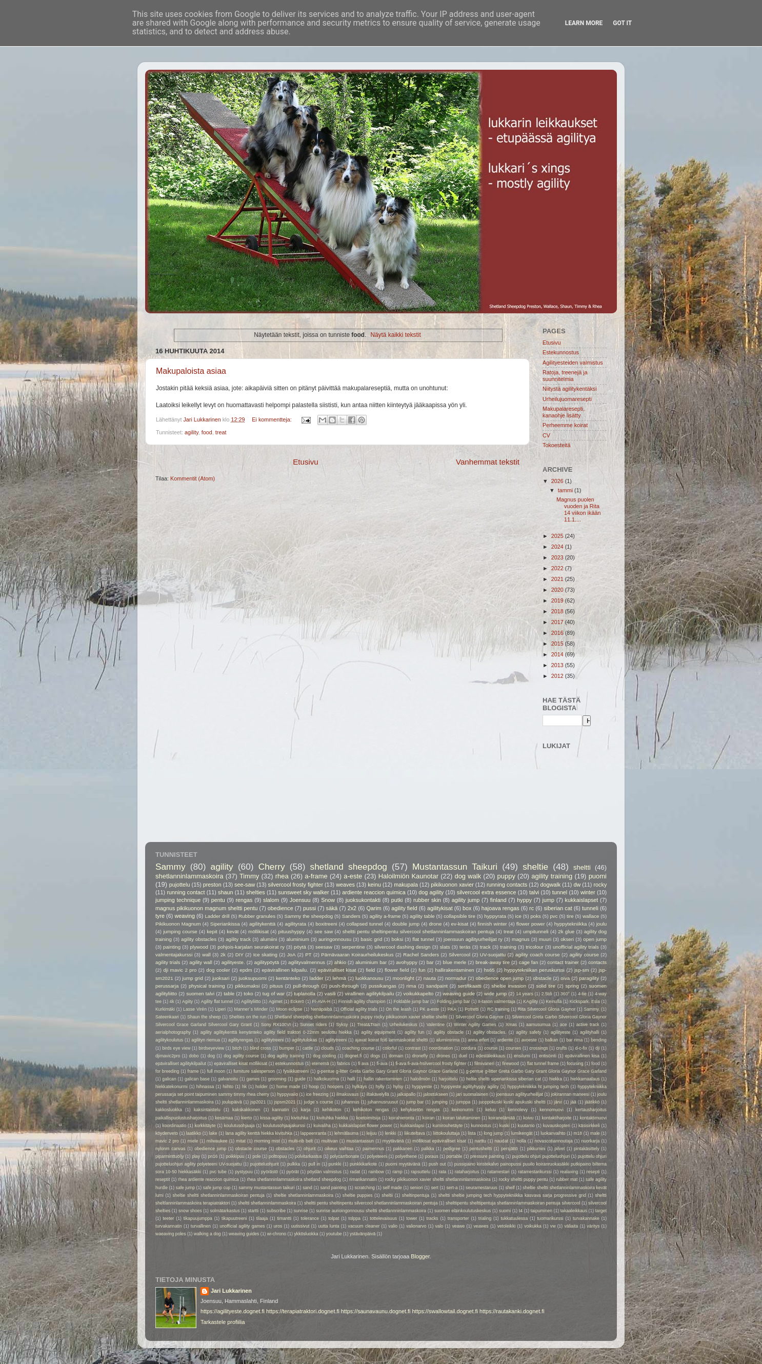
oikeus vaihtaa (339, 1148)
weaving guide (459, 993)
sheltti (582, 867)
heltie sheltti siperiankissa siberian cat (503, 1078)
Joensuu (300, 900)
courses (513, 1048)
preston (212, 884)
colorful (390, 1048)
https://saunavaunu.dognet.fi (376, 1311)
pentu (218, 900)
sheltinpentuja (415, 1195)
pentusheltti (480, 1148)
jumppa (463, 1102)
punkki (335, 1164)
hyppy (524, 900)
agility (191, 432)
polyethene (406, 1156)
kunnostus (481, 1125)
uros (278, 1226)
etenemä (320, 1063)
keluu (490, 1109)
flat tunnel (423, 939)
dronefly (420, 1055)
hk (244, 1086)
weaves (345, 884)
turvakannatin (168, 1226)
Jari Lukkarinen (231, 1291)
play (196, 1156)
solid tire (545, 986)
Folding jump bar (453, 1001)
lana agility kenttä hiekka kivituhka (258, 1133)
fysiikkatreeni (296, 1071)
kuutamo (526, 1125)
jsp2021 (258, 1102)
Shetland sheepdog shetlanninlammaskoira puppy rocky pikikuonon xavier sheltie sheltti (360, 1016)
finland (498, 900)
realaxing (569, 1171)
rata (442, 1171)
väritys (593, 1226)
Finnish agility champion (362, 1001)
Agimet (276, 1001)
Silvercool (459, 954)
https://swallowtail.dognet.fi (444, 1311)
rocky (600, 884)
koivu (528, 1117)
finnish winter (492, 924)
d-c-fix (581, 1048)
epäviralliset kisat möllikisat (240, 1063)
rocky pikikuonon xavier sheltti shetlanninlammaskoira (438, 1179)
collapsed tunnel (365, 924)
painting (172, 947)
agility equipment (378, 1032)
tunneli (590, 908)
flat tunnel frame (543, 1063)
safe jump (185, 1187)
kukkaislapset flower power (365, 1125)
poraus (431, 1156)
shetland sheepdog (348, 866)
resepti (593, 1171)
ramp (397, 1171)
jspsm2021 (284, 1102)
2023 (558, 557)
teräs (465, 947)
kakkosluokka (168, 1109)
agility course (583, 954)
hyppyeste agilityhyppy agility (470, 1086)
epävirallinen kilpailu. (285, 970)
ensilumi (522, 1055)
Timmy (249, 876)
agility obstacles (198, 939)
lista (471, 1133)
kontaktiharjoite (556, 1117)
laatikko (193, 1133)
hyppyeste (422, 1086)
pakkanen (402, 1148)
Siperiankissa (225, 924)
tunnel (559, 892)
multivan (330, 1141)
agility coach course (537, 954)
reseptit (162, 1179)
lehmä (339, 978)
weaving (184, 916)
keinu (374, 884)
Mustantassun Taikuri (454, 866)
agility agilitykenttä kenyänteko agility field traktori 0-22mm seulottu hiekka (276, 1032)
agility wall (200, 962)
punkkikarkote (363, 1164)
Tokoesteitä (557, 445)
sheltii (387, 1195)
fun (422, 970)
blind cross (260, 1048)
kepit (212, 931)
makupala (406, 884)
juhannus (350, 1102)
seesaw (323, 947)
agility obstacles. (490, 1032)
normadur (456, 978)
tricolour (535, 947)
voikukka (533, 1226)
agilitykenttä (262, 924)
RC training (498, 1009)
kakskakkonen (246, 1109)
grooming (277, 1078)
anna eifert (478, 1039)
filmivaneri (484, 1063)
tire (570, 916)
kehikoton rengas (371, 1109)
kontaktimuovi (593, 1117)
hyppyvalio (287, 1094)
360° (565, 993)
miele (193, 1141)
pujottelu (179, 884)
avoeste (529, 1039)
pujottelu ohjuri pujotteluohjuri (541, 1156)
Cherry (271, 866)
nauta (430, 978)
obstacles (285, 1148)
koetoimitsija (368, 1117)
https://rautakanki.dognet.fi (512, 1311)
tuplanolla (304, 993)
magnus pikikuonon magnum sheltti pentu (206, 908)
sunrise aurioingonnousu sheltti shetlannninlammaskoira (371, 1210)
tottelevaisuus (383, 1218)
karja (306, 1109)
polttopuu (278, 1156)
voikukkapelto (419, 993)
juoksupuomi (252, 978)
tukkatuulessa (514, 1218)
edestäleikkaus (490, 1055)
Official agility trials (358, 1009)
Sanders (351, 916)
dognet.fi (353, 1055)
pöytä (300, 947)
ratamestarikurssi (535, 1171)
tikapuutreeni (234, 1218)
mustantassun (360, 1141)
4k (171, 1001)
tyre (160, 916)
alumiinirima (447, 1039)
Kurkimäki (165, 1009)
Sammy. (592, 1009)
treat (221, 432)
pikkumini (536, 1148)
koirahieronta (401, 1117)
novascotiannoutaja (553, 1141)
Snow (328, 900)
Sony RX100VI (276, 1024)
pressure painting (487, 1156)
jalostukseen (436, 1094)
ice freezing (317, 1094)
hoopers (336, 1086)
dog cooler (218, 970)
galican (169, 1078)
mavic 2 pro (167, 1141)
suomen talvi (200, 993)
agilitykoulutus (169, 1039)
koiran (429, 1117)
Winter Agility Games (475, 1024)
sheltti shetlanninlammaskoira (267, 1203)
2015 (558, 643)
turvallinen (201, 1226)
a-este (353, 876)
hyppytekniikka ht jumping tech (538, 1086)
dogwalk (550, 884)
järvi (558, 1102)
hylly (379, 1086)
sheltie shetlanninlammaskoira (303, 1195)
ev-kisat (459, 924)
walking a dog (207, 1233)
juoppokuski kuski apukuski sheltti (512, 1102)
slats (445, 947)
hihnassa (205, 1086)
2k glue (566, 931)
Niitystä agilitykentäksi (570, 389)
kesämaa (224, 1117)
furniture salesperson (254, 1071)
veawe (458, 1226)
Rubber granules (256, 916)
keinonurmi (462, 1109)
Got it (622, 23)
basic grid (371, 939)
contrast (413, 1048)
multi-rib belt (300, 1141)
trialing (484, 1218)
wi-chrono (276, 1233)
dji (597, 1048)
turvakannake (586, 1218)
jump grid (193, 978)
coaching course (358, 1048)
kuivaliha (322, 1125)
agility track (238, 939)
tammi (566, 490)
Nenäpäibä (321, 1009)
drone (435, 924)
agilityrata (295, 924)
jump (548, 900)
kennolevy (518, 1109)
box (467, 908)
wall (206, 954)
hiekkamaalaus (585, 1078)
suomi (505, 1210)
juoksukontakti (363, 900)
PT (308, 954)
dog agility (431, 892)
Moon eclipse (289, 1009)
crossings (538, 1048)
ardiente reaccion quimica (373, 892)
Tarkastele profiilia (222, 1322)
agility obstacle (449, 1032)
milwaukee (217, 1141)
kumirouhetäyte (447, 1125)
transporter (458, 1218)
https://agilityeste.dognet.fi (232, 1311)
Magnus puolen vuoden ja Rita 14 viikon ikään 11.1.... (578, 509)
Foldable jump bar (411, 1001)
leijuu (372, 1133)
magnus (521, 939)
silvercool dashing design (402, 947)
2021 (558, 579)
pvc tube (218, 1171)
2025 (558, 536)
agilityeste (560, 1032)
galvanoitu (228, 1078)
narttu (480, 1141)
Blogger (420, 1256)
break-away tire (492, 962)
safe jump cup (217, 1187)
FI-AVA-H (321, 1001)
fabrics (343, 1063)
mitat (241, 1141)
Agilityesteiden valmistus (573, 362)
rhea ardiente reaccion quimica (208, 1179)
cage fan (528, 962)
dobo (193, 1055)
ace (563, 1024)
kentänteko (288, 978)
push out (437, 1164)
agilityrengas (240, 1039)
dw (576, 884)
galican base (197, 1078)
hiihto (228, 1086)
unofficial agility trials (576, 947)
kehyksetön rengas (420, 1109)
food (207, 432)
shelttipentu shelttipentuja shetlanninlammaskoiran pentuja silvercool (513, 1203)
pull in (314, 1164)
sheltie (535, 866)
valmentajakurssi (173, 954)
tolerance (309, 1218)
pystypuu (244, 1171)
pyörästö (269, 1171)
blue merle (455, 962)
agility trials (167, 962)
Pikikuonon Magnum (178, 924)
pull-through (306, 986)
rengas (243, 900)
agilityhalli (589, 1032)
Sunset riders (313, 1024)
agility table (422, 916)
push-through (343, 986)
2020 (558, 590)
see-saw (244, 884)
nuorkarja (590, 1141)
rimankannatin (363, 1179)
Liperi (220, 1009)
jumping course (180, 931)
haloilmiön (420, 1078)
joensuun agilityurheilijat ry (473, 939)
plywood (199, 947)
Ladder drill (217, 916)
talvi (534, 892)
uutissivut (300, 1226)
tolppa (355, 1218)
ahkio (340, 962)
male (595, 1133)
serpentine (353, 947)
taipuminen (541, 1210)
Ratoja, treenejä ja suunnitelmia (565, 375)
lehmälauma (346, 1133)
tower (411, 1218)
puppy (506, 876)
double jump (405, 924)
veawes (480, 1226)
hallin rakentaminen (383, 1078)
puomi (598, 876)
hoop (313, 1086)
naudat (501, 1141)
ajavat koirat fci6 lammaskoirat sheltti (391, 1039)
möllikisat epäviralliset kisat (439, 1141)
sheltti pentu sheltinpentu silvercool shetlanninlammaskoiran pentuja (418, 931)
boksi (398, 939)
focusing (575, 1063)
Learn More (584, 23)
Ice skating (265, 954)
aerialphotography (173, 1032)
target (601, 1210)
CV (546, 435)
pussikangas (382, 986)
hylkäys (359, 1086)
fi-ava (381, 1063)
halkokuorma (326, 1078)
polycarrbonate (344, 1156)
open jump (595, 939)
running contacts (507, 884)
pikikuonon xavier (452, 884)
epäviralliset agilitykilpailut (180, 1063)
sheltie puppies (358, 1195)
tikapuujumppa (198, 1218)
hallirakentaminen (454, 970)
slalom (271, 900)
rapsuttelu (420, 1171)
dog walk (467, 876)
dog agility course (241, 1055)
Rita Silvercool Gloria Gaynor (547, 1009)
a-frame (316, 876)
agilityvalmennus (306, 962)
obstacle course (251, 1148)
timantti (284, 1218)
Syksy (342, 1024)
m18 (577, 1133)
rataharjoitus (467, 1171)
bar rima (574, 1039)
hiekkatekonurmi (171, 1086)
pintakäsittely (586, 1148)
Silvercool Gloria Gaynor (479, 1016)
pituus (276, 986)
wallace (591, 916)
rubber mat (566, 1179)
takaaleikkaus (573, 1210)
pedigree (451, 1148)
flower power (530, 924)
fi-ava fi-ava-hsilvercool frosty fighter (430, 1063)
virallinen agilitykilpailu (369, 993)
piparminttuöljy (169, 1156)
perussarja (166, 986)
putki (397, 900)
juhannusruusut (383, 1102)
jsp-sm (581, 970)
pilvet (559, 1148)
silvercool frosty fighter (295, 884)
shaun (225, 892)
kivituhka (300, 1117)
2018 (558, 611)
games (252, 1078)
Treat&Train (368, 1024)
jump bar (415, 1102)
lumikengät (522, 1133)
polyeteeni (377, 1156)
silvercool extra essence (486, 892)
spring (571, 986)
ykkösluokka (306, 1233)
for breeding (167, 1071)
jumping (440, 1102)
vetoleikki (506, 1226)
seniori (416, 1187)
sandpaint (437, 986)
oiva (565, 978)
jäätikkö (592, 1102)
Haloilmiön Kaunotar (408, 876)
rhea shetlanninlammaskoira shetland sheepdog (294, 1179)
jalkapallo (406, 1094)
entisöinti (547, 1055)
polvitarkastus (308, 1156)
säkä (332, 908)
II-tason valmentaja (496, 1001)
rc (531, 908)
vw (553, 1226)
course (490, 1048)
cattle (308, 1048)
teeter (168, 1218)
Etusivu (305, 461)
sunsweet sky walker (303, 892)
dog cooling (324, 1055)
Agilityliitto (250, 1001)
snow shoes (190, 1210)
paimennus (373, 1148)
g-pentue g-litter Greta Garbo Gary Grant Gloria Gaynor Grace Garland (387, 1071)
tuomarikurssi (550, 1218)
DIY (239, 954)
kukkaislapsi (412, 1125)
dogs (375, 1055)
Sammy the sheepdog (309, 916)
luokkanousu (369, 978)
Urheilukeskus (403, 1024)
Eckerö (297, 1001)
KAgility (530, 1001)
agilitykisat (440, 908)
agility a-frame (384, 916)
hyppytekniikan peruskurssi (535, 970)
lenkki (390, 1133)
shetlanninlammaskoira (189, 876)
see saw (323, 931)
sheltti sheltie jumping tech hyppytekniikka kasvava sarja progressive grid (512, 1195)
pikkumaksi (247, 986)
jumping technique (177, 900)
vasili (330, 993)
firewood (511, 1063)
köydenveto (166, 1133)
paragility (589, 978)
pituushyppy (291, 931)
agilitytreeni (273, 1039)
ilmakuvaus (347, 1094)
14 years (524, 993)
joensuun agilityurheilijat (519, 1094)
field (370, 970)
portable (454, 1156)
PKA (452, 1009)
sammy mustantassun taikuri (266, 1187)
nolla (521, 1141)
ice (518, 916)
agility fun (414, 1032)
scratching (365, 1187)
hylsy (398, 1086)
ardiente (505, 1039)
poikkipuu (235, 1156)
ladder (316, 978)
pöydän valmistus (324, 1171)
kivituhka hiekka (332, 1117)
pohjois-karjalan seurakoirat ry (251, 947)
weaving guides (244, 1233)
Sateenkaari (167, 1016)
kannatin (280, 1109)
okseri (567, 939)
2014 (558, 654)
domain (396, 1055)
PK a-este (429, 1009)
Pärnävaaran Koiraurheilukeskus (357, 954)
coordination (441, 1048)
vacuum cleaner (364, 1226)
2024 (558, 547)
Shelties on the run (248, 1016)
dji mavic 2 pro (179, 970)
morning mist (267, 1141)
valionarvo (416, 1226)
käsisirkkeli (589, 1125)
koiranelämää (502, 1117)
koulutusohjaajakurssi (284, 1125)
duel (463, 1055)
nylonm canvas (170, 1148)
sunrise (301, 1210)
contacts (597, 962)
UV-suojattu (493, 954)
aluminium (297, 939)
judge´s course (318, 1102)
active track (587, 1024)
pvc (553, 916)
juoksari (221, 978)
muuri (545, 939)
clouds (327, 1048)
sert (434, 1187)
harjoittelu (447, 1078)
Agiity (187, 1001)
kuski (504, 1125)
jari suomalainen (472, 1094)
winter (587, 892)
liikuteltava (414, 1133)
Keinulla (554, 1001)
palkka (428, 1148)
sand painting (333, 1187)
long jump (493, 1133)
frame (193, 1071)
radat (355, 1171)
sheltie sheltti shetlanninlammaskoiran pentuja (218, 1195)
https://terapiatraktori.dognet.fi (302, 1311)
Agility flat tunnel (217, 1001)
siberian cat (558, 908)
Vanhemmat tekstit (487, 461)
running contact (186, 892)
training (508, 947)
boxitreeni (326, 924)
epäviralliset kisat (337, 970)
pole (256, 1156)
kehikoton (332, 1109)
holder (261, 1086)
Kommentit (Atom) (192, 478)
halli (351, 1078)
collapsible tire (459, 916)
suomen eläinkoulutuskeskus (462, 1210)
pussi (309, 908)
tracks (432, 1218)
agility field (404, 908)
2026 (558, 481)
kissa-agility (271, 1117)
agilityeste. (233, 962)
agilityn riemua (205, 1039)
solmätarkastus (224, 1210)
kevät (232, 931)
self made (392, 1187)
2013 (558, 665)
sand (307, 1187)
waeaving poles (170, 1233)
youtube (334, 1233)
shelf (509, 1187)
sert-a (451, 1187)
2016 (558, 633)
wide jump (495, 993)
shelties (255, 892)
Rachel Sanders (421, 954)
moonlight (403, 978)
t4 (521, 1210)
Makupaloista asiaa (191, 371)
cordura (468, 1048)
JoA (291, 954)
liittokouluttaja (446, 1133)
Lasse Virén (195, 1009)
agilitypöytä (266, 962)
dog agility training (286, 1055)
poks (535, 916)
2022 (558, 568)
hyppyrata (495, 916)
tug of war (274, 993)
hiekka (555, 1078)
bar (430, 962)
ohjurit (310, 1148)
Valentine (436, 1024)
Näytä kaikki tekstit (395, 334)
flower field (397, 970)
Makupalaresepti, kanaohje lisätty (564, 412)
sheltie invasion (509, 986)
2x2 (352, 908)
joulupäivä (232, 1102)
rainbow (376, 1171)
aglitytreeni (336, 1039)
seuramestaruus (481, 1187)
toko (248, 993)
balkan (551, 1039)
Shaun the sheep (204, 1016)
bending (599, 1039)
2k (223, 954)
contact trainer (563, 962)
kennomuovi (551, 1109)
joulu (601, 924)
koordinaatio (174, 1125)
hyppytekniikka (570, 924)
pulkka (293, 1164)
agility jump (466, 900)
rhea (282, 876)
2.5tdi (547, 993)
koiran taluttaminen (461, 1117)
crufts (561, 1048)
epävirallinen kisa (582, 1055)
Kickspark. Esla (585, 1001)
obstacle (542, 978)
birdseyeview (211, 1048)
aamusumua (538, 1024)
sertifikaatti (470, 986)
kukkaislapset (581, 900)
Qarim (373, 908)
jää (573, 1102)
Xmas (511, 1024)
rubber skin (427, 900)
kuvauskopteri (556, 1125)
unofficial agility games (242, 1226)
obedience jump (210, 1148)
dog (211, 1055)
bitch (237, 1048)
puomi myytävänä (403, 1164)
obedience (280, 908)
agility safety (528, 1032)
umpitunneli (536, 931)
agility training (551, 876)
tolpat (333, 1218)
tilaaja (262, 1218)
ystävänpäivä (362, 1233)
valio (392, 1226)
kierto (246, 1117)
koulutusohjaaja (239, 1125)
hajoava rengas (500, 908)
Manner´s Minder (251, 1009)
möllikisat (258, 931)
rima (411, 986)
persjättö (509, 1148)
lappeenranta (313, 1133)
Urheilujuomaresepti (567, 399)
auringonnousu (334, 939)
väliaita (571, 1226)
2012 (558, 676)
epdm (245, 970)
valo (439, 1226)
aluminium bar (371, 962)
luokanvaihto (552, 1133)
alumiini (268, 939)
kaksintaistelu (207, 1109)
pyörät (293, 1171)
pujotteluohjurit (264, 1164)
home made (288, 1086)
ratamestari (499, 1171)
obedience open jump (500, 978)
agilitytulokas (304, 1039)
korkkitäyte (204, 1125)
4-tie (582, 993)
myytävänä (393, 1141)
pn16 (212, 1156)
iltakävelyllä (378, 1094)
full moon (216, 1071)
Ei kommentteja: (272, 419)
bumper (286, 1048)
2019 (558, 600)
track (485, 947)
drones (443, 1055)
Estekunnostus (561, 352)
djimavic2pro (167, 1055)
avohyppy (406, 962)
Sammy (170, 866)
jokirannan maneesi (570, 1094)
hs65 (489, 970)
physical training (207, 986)
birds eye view (176, 1048)
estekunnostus (289, 1063)
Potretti (471, 1009)
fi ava (363, 1063)
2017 (558, 622)
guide (300, 1078)
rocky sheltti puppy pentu (523, 1179)
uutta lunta (328, 1226)
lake (213, 1133)
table (229, 993)
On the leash (398, 1009)
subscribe (276, 1210)
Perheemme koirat (565, 425)
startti (253, 1210)
